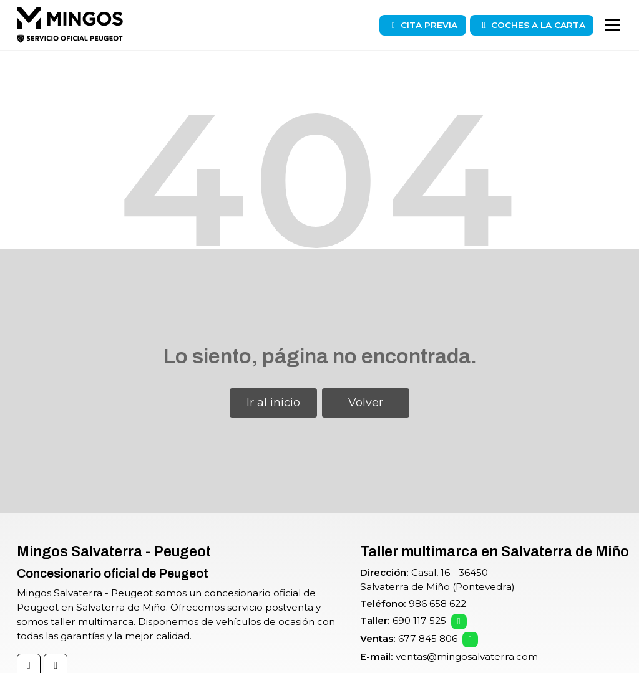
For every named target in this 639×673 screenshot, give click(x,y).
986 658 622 (437, 603)
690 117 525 (419, 620)
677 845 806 (427, 638)
